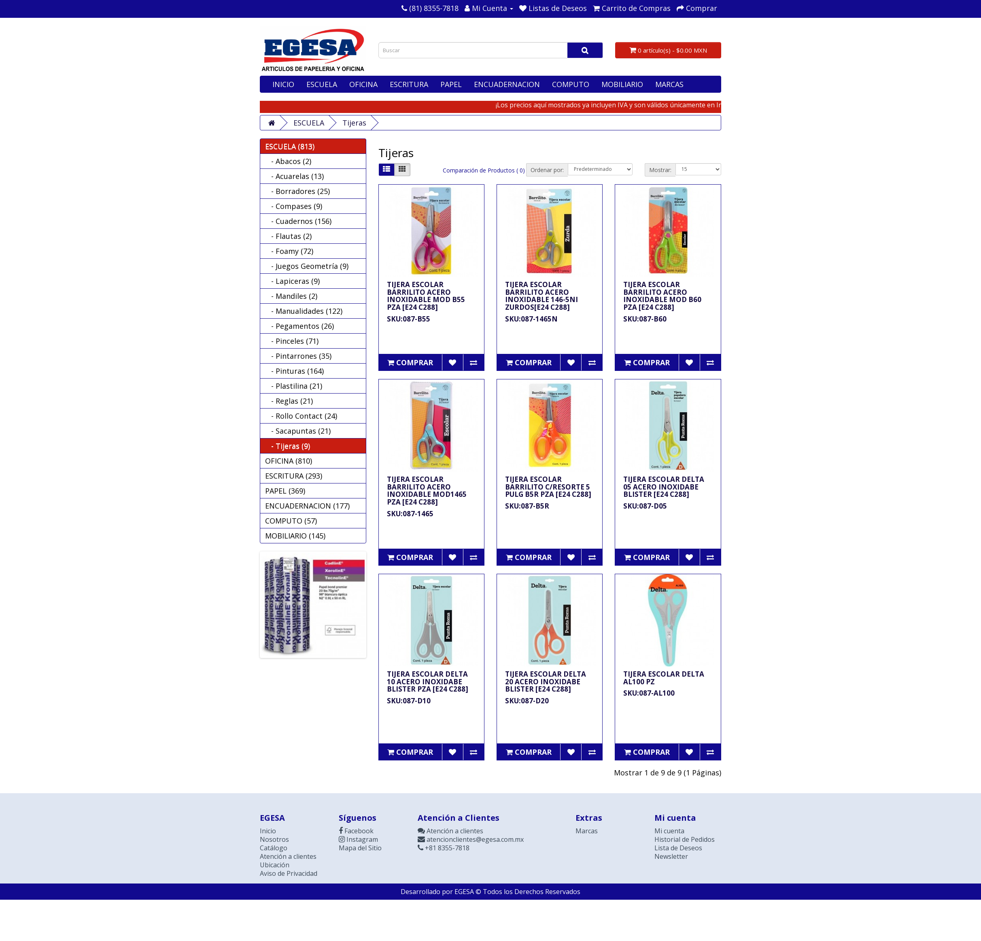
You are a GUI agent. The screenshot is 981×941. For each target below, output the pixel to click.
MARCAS (669, 84)
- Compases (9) (293, 206)
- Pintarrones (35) (298, 356)
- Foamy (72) (289, 251)
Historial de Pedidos (684, 839)
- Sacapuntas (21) (298, 431)
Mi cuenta (669, 830)
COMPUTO (570, 84)
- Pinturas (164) (294, 371)
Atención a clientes (288, 856)
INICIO (283, 84)
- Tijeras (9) (287, 446)
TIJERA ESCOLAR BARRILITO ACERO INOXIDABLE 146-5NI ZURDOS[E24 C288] (541, 296)
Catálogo (273, 847)
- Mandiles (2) (291, 296)
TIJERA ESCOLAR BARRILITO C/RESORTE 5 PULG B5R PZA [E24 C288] (548, 487)
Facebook (356, 830)
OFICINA (363, 84)
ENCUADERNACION (507, 84)
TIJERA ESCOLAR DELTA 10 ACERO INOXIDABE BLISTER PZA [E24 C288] (427, 681)
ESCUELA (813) (289, 146)
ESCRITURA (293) (293, 476)
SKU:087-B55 (408, 319)
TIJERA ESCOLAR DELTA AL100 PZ (663, 677)
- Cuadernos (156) (298, 221)
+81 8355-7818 (443, 847)
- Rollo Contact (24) (301, 416)
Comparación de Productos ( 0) (484, 170)
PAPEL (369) (285, 491)
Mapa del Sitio (360, 847)
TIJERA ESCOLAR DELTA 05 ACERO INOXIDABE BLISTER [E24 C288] (663, 487)
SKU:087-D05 (645, 506)
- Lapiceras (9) (292, 281)
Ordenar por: (547, 170)
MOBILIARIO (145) (295, 536)
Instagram (358, 839)
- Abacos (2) (288, 161)
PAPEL (451, 84)
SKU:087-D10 (409, 700)
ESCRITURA (409, 84)
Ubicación (274, 864)
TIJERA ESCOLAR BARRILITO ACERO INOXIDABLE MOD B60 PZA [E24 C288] (662, 296)
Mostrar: (660, 170)
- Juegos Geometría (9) (306, 266)
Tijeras (354, 123)
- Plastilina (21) (293, 386)
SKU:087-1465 (410, 513)
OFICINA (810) (288, 461)
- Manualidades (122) (303, 311)
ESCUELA (321, 84)
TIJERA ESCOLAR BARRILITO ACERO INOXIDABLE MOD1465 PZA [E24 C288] (427, 491)
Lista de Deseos (678, 847)
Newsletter (671, 856)
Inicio (268, 830)
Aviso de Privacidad (288, 873)
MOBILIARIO (622, 84)
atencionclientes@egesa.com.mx (471, 839)
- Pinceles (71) (292, 341)
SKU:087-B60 (645, 319)
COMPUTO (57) (291, 521)
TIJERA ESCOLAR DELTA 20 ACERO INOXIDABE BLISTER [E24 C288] (545, 681)
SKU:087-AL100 (649, 693)
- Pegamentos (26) (299, 326)
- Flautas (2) (288, 236)
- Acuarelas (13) (294, 176)
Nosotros (274, 839)
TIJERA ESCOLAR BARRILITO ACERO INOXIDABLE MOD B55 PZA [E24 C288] (426, 296)
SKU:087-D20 (527, 700)
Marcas (586, 830)
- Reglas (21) (289, 401)
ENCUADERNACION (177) (307, 506)
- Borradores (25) (297, 191)
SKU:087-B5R (527, 506)
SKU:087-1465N (531, 319)
